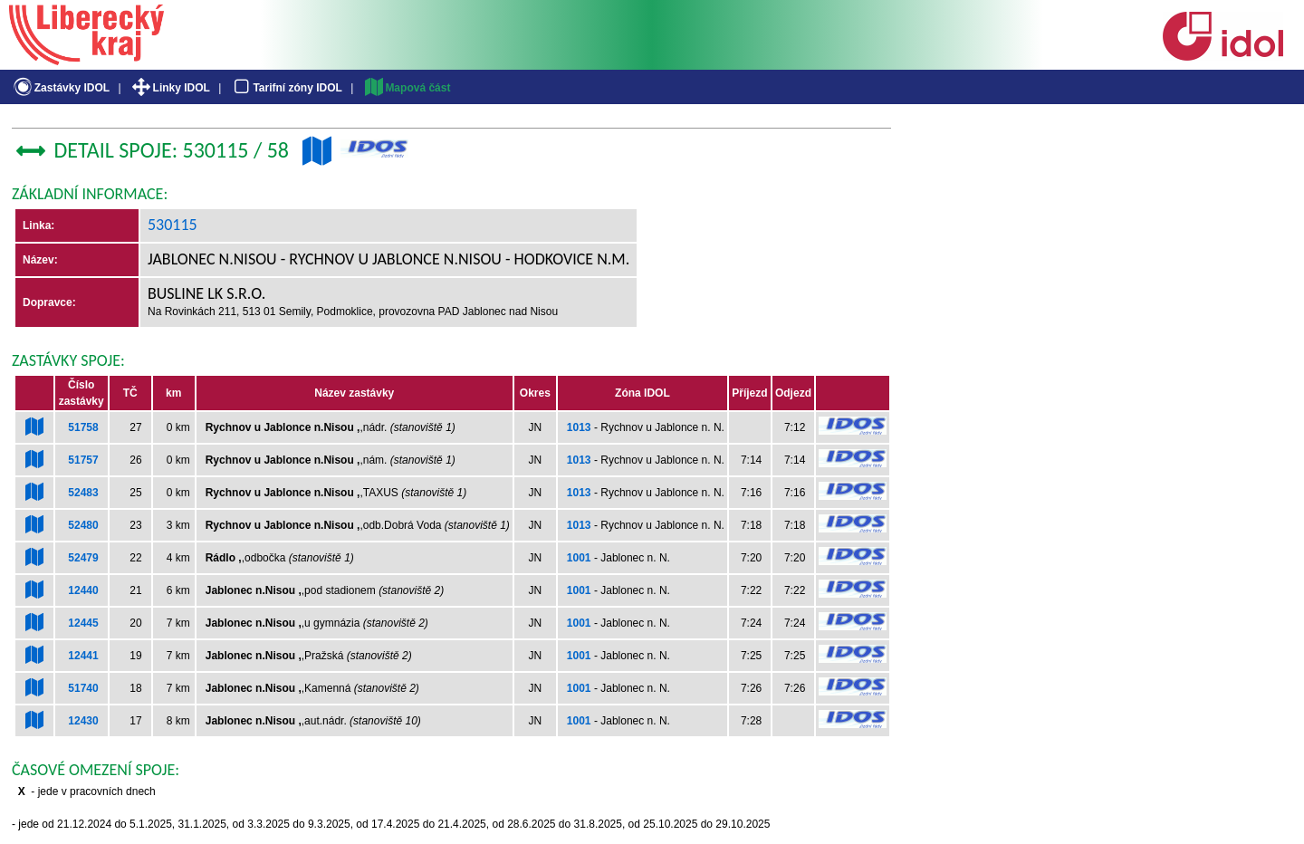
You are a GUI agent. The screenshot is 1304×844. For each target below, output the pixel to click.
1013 (579, 427)
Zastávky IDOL (60, 88)
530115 (172, 225)
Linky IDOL (169, 88)
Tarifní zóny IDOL (286, 88)
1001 (579, 557)
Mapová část (406, 88)
